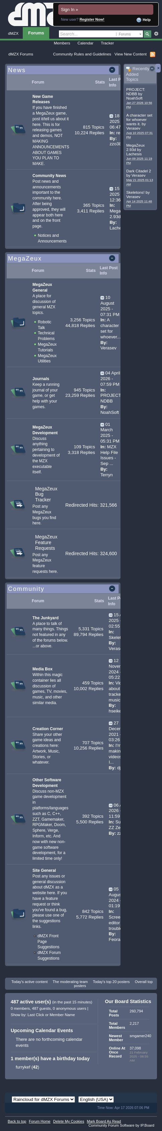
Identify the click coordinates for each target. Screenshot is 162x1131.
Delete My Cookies (68, 1121)
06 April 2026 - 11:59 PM (119, 811)
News (17, 70)
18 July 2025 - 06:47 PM (119, 121)
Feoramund (120, 939)
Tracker (107, 43)
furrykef (23, 1067)
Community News (49, 175)
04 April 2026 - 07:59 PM (110, 378)
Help (143, 20)
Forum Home (39, 1121)
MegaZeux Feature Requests (46, 542)
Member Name (62, 1015)
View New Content (130, 54)
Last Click (35, 1015)
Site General (44, 870)
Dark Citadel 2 (138, 171)
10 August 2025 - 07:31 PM (109, 306)
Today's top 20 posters (111, 982)
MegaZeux (25, 258)
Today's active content (29, 982)
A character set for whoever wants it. (139, 119)
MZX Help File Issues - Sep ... (109, 455)
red (119, 132)
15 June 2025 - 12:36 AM (119, 194)
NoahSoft (134, 98)
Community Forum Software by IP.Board (121, 1125)
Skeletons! (135, 192)
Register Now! (92, 19)
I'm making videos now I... (120, 754)
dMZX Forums (20, 54)
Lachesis (134, 154)
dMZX (13, 33)
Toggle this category (113, 70)
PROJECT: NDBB (135, 91)
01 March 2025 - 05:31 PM (109, 433)
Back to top (17, 1121)
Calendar (86, 43)
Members (62, 43)
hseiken (116, 710)
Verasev (133, 128)
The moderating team (70, 982)
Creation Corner (47, 728)
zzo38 (115, 143)
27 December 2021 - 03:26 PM (119, 731)
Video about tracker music (118, 691)
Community (26, 589)
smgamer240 (140, 1036)
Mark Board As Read (104, 1121)
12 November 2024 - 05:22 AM (119, 669)
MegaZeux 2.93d (135, 147)
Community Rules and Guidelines (82, 54)
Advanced (156, 33)
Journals (40, 378)
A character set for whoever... (110, 328)
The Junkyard (45, 618)
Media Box (42, 669)
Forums (36, 32)
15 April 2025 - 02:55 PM (119, 620)
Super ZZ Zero (118, 824)
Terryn (106, 474)
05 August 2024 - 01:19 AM (118, 897)
